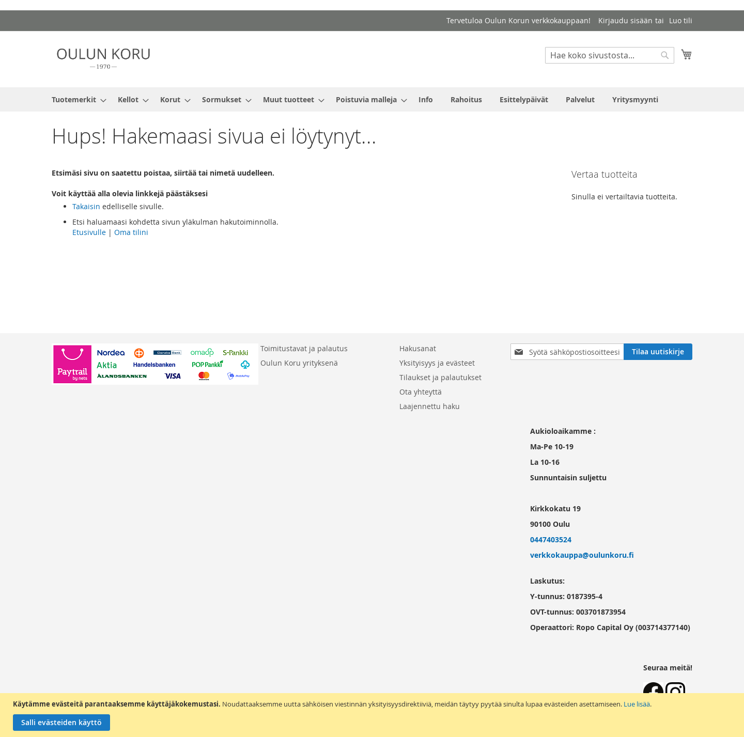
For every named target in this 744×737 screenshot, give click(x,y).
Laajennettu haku (429, 406)
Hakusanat (417, 348)
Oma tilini (131, 232)
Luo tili (680, 20)
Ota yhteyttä (420, 392)
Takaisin (86, 206)
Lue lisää (637, 704)
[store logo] (103, 58)
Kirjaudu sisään (625, 20)
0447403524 (550, 539)
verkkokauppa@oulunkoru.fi (582, 555)
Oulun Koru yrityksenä (299, 363)
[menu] (372, 99)
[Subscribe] (658, 351)
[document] (373, 715)
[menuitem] (75, 99)
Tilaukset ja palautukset (440, 377)
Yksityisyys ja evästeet (437, 363)
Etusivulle (89, 232)
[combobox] (609, 55)
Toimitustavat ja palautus (304, 348)
